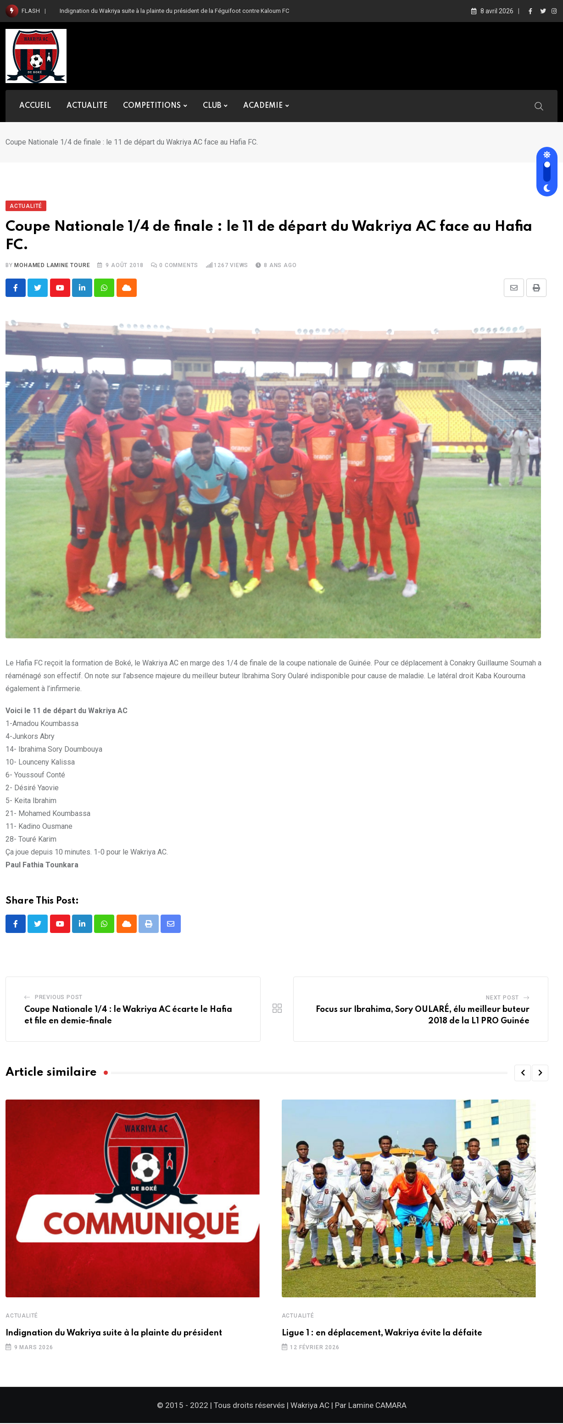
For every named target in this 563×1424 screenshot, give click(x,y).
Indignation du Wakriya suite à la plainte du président (114, 1333)
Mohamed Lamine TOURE (52, 265)
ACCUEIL (35, 106)
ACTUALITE (87, 106)
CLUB (212, 106)
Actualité (22, 1316)
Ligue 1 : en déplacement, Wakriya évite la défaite (382, 1333)
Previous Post (59, 997)
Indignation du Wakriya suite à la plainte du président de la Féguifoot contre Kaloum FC (174, 10)
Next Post (502, 998)
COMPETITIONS (152, 106)
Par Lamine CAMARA (371, 1406)
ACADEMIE (263, 106)
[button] (522, 1073)
